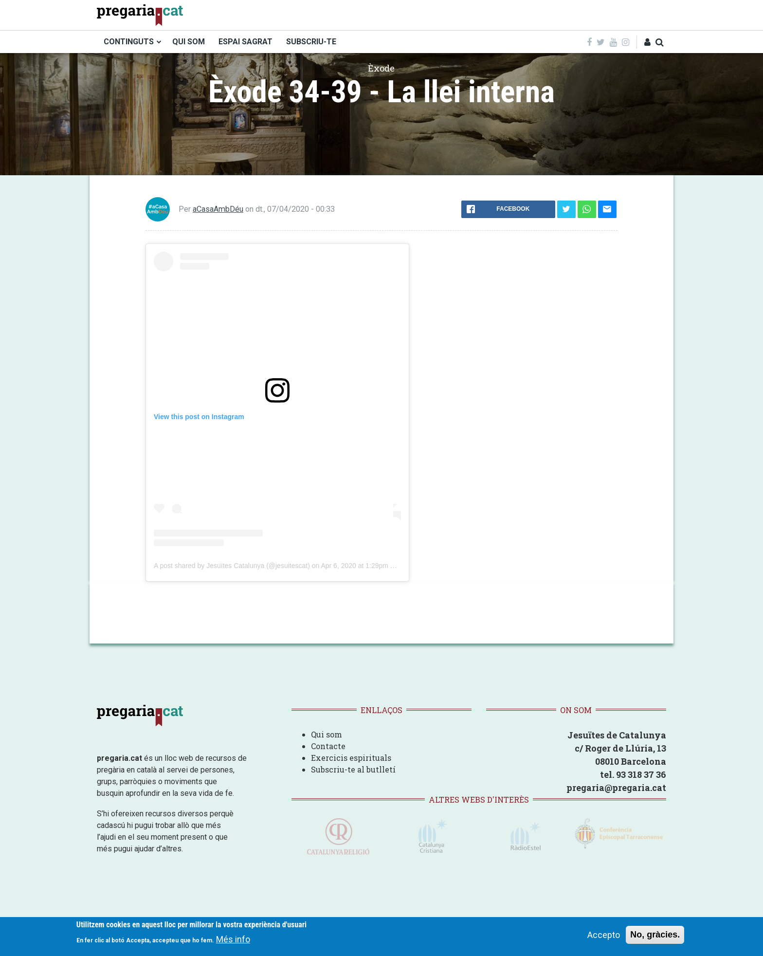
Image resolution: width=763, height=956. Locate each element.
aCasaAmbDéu (218, 209)
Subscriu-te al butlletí (353, 769)
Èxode (381, 68)
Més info (233, 939)
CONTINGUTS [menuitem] (129, 41)
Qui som (326, 734)
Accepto (603, 935)
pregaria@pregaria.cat (616, 787)
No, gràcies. (655, 934)
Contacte (328, 746)
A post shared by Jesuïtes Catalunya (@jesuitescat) (232, 566)
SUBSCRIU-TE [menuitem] (311, 41)
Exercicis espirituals (351, 758)
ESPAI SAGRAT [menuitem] (245, 41)
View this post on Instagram (199, 417)
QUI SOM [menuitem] (188, 41)
